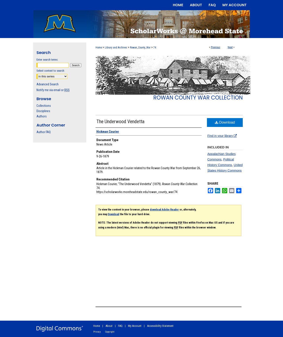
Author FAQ (43, 132)
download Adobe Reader (164, 209)
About (109, 325)
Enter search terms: (47, 59)
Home (99, 47)
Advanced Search (47, 84)
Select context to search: (50, 70)
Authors (41, 116)
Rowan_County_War (140, 47)
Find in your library (222, 136)
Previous (215, 47)
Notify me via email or (53, 90)
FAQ (120, 325)
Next (230, 47)
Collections (43, 105)
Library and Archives (116, 47)
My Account (135, 325)
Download (225, 122)
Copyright (109, 331)
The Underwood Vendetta (120, 121)
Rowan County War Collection (198, 97)
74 (154, 47)
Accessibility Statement (160, 325)
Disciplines (43, 111)
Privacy (97, 331)
